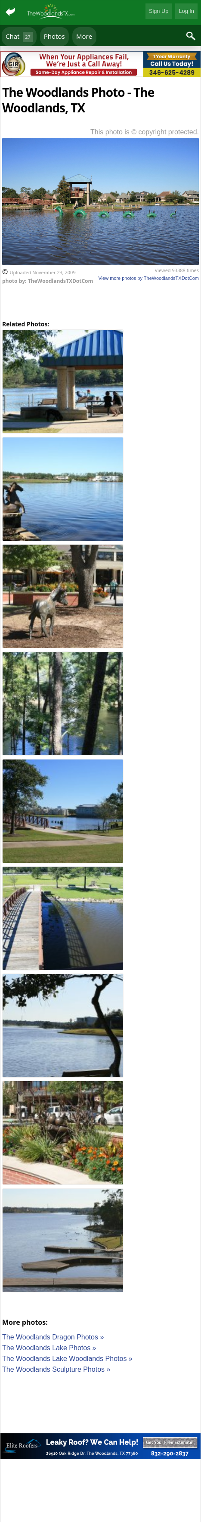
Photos (54, 36)
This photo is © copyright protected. (144, 132)
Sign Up (159, 11)
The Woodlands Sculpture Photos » (56, 1369)
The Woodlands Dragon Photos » (53, 1337)
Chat (19, 37)
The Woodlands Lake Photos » (49, 1348)
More (84, 36)
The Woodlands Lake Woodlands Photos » (67, 1358)
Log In (186, 11)
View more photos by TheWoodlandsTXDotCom (148, 278)
